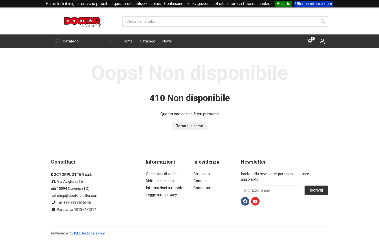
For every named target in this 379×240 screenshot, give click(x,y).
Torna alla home (189, 126)
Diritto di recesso (160, 181)
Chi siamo (201, 174)
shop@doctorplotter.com (77, 195)
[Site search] (220, 21)
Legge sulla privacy (161, 195)
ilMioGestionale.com (89, 233)
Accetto (283, 3)
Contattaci (202, 188)
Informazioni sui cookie (165, 188)
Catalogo (83, 41)
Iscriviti (316, 190)
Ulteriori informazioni (313, 3)
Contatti (200, 181)
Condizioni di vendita (163, 174)
